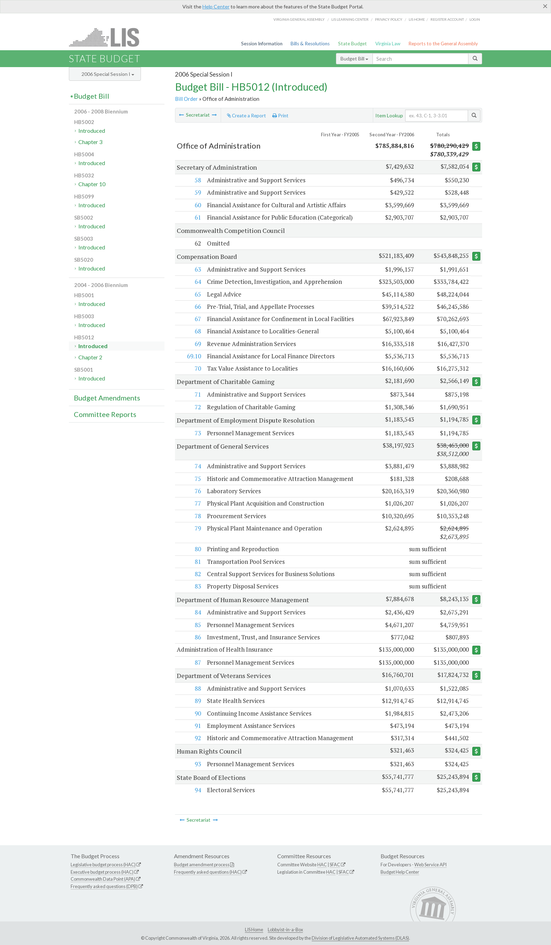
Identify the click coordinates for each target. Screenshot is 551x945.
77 (197, 503)
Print (280, 115)
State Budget (352, 43)
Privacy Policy (388, 19)
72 (197, 407)
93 (197, 764)
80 (197, 549)
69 (197, 344)
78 (197, 516)
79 (197, 528)
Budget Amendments (107, 397)
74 (197, 466)
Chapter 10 (91, 184)
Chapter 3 (90, 141)
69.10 (194, 356)
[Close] (545, 6)
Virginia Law (387, 43)
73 (197, 433)
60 (197, 205)
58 (197, 180)
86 (197, 637)
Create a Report (246, 115)
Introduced (91, 130)
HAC (322, 864)
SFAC (335, 864)
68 (197, 331)
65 (197, 294)
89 (197, 701)
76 (197, 491)
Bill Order (186, 99)
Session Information (262, 43)
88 (197, 689)
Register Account (447, 19)
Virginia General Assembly (299, 19)
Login (474, 19)
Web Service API (430, 864)
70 (197, 368)
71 (197, 394)
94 (197, 790)
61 (197, 217)
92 (197, 738)
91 (197, 726)
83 (197, 586)
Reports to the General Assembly (443, 43)
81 (197, 562)
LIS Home (254, 930)
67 (197, 319)
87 (197, 662)
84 (197, 612)
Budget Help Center (400, 872)
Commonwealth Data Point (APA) (103, 879)
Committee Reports (105, 414)
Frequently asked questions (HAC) (208, 872)
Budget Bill (354, 58)
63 (197, 269)
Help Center (215, 6)
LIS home (417, 19)
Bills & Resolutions (310, 43)
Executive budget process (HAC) (102, 872)
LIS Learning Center (350, 19)
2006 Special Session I (108, 74)
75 (197, 479)
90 (197, 713)
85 (197, 625)
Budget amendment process (201, 864)
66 (197, 306)
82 (197, 574)
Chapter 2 (90, 357)
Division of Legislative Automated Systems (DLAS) (360, 938)
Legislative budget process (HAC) (103, 864)
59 (197, 192)
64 (197, 282)
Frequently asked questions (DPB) (104, 886)
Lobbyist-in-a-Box (285, 930)
